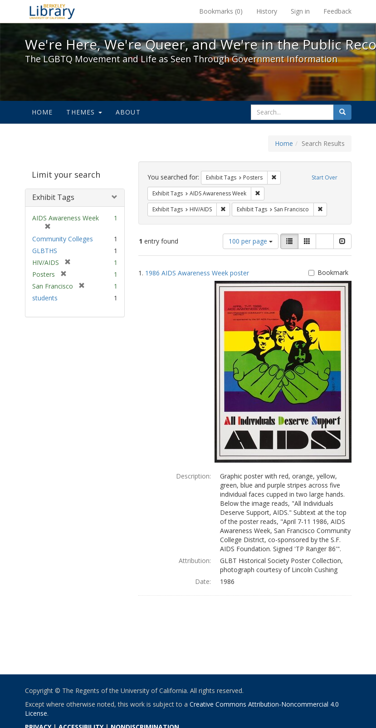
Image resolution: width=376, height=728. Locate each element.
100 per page (251, 241)
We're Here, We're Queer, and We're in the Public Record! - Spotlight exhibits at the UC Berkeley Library (52, 11)
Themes (84, 112)
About (128, 112)
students (45, 298)
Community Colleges (62, 238)
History (266, 11)
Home (42, 112)
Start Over (324, 177)
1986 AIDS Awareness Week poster (197, 273)
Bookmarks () (221, 11)
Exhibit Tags (53, 197)
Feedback (337, 11)
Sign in (300, 11)
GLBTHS (44, 250)
